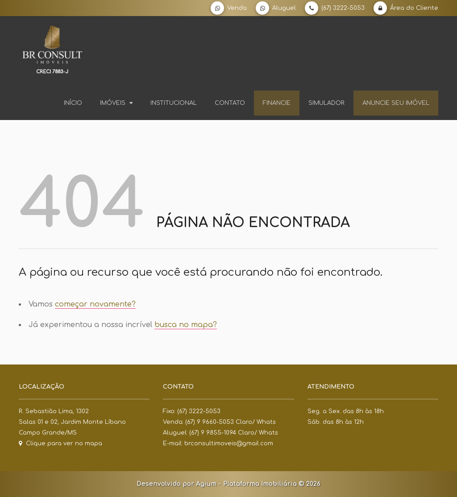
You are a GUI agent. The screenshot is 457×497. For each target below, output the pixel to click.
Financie (277, 103)
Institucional (173, 103)
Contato (230, 103)
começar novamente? (95, 304)
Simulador (326, 103)
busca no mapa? (185, 325)
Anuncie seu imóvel (395, 103)
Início (73, 103)
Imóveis (116, 103)
